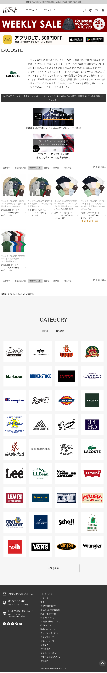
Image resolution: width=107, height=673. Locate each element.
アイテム (30, 10)
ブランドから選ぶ (14, 295)
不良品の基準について (50, 623)
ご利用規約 (45, 650)
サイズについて (47, 619)
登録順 (56, 169)
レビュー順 (66, 169)
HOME (3, 295)
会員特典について (48, 607)
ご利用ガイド (46, 595)
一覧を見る (53, 569)
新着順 (46, 169)
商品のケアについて (49, 631)
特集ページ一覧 (47, 642)
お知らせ (44, 599)
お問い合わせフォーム (20, 595)
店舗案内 (44, 646)
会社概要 (44, 662)
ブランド (48, 10)
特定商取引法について (50, 658)
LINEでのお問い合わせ (21, 615)
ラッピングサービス (49, 634)
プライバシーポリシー (50, 654)
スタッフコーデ (47, 638)
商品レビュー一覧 (48, 615)
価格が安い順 (20, 169)
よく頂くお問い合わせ (50, 611)
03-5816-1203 (18, 604)
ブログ (43, 603)
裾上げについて (47, 627)
